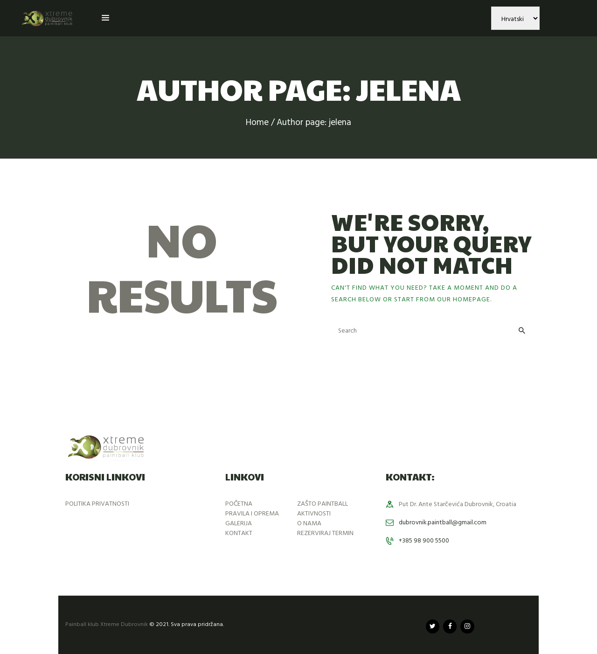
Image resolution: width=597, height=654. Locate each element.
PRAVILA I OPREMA (252, 513)
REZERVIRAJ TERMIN (325, 533)
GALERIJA (238, 523)
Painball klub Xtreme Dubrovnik (106, 624)
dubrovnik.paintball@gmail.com (442, 522)
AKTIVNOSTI (314, 513)
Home (257, 122)
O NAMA (309, 523)
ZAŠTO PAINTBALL (322, 504)
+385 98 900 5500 (424, 541)
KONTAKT (238, 533)
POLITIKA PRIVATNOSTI (97, 504)
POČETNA (238, 504)
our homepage (463, 299)
